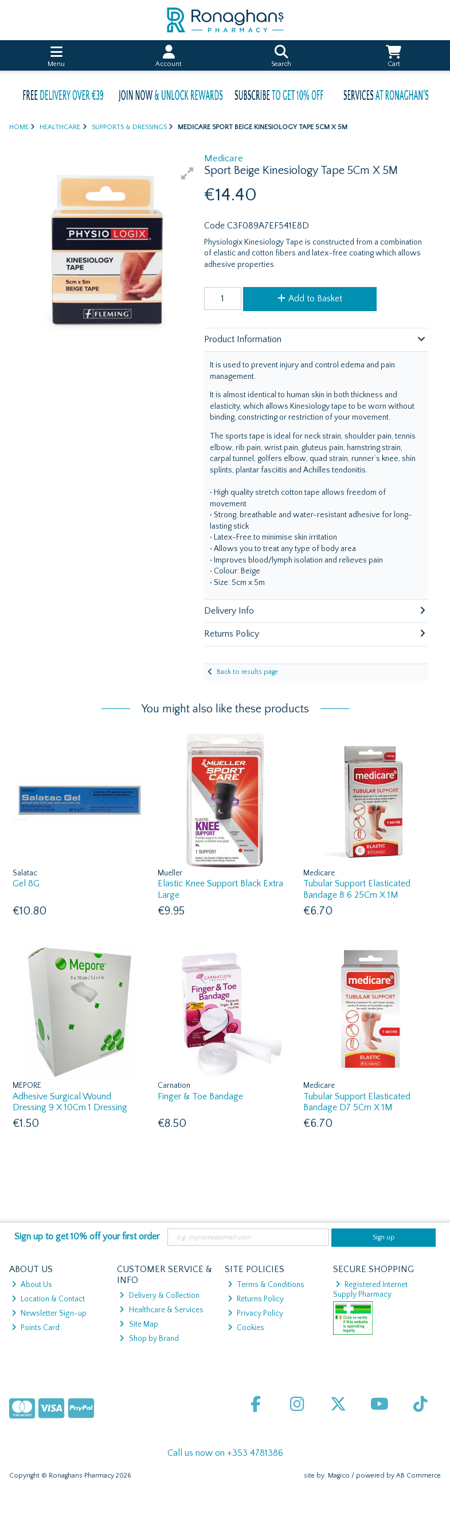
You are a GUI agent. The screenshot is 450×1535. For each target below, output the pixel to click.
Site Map (138, 1324)
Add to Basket (309, 298)
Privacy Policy (255, 1313)
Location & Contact (48, 1299)
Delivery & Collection (159, 1295)
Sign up (384, 1237)
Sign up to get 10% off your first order (86, 1236)
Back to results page (247, 672)
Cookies (246, 1327)
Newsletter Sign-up (49, 1313)
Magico (339, 1475)
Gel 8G (26, 883)
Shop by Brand (148, 1338)
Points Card (35, 1327)
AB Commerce (418, 1475)
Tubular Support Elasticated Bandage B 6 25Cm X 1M (356, 889)
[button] (187, 173)
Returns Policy (256, 1299)
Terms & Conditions (266, 1284)
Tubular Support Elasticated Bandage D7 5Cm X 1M (356, 1102)
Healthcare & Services (161, 1310)
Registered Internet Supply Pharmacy (370, 1289)
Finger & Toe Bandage (200, 1096)
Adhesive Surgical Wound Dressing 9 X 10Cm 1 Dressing (70, 1102)
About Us (31, 1284)
